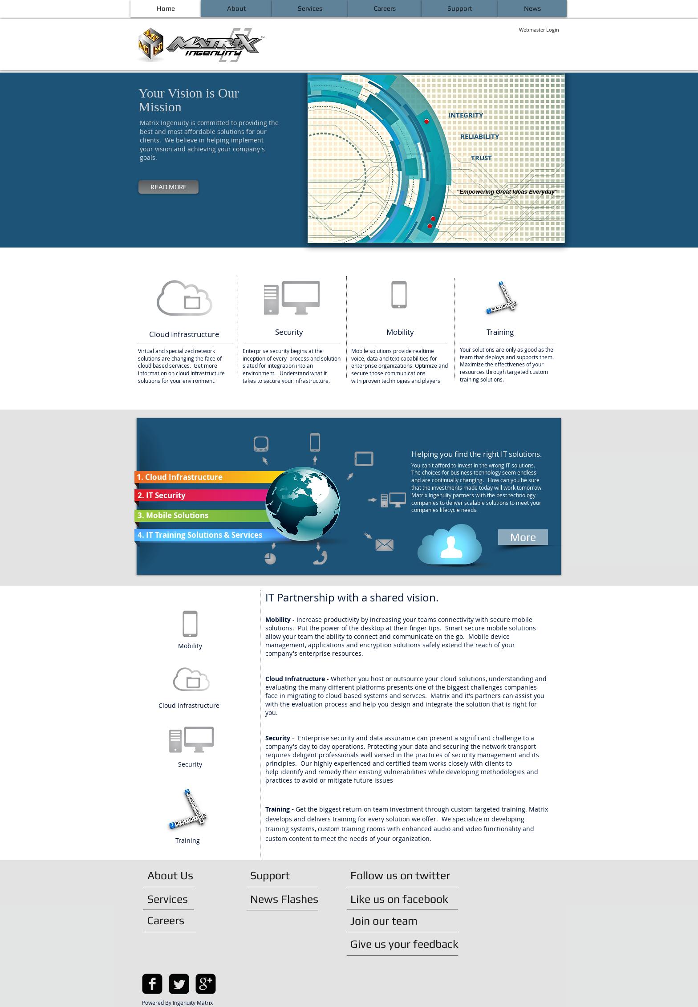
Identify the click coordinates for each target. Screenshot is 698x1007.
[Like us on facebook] (403, 898)
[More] (523, 537)
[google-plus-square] (205, 984)
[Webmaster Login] (539, 29)
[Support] (274, 875)
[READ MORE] (168, 187)
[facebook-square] (152, 984)
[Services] (173, 898)
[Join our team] (388, 920)
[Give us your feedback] (408, 943)
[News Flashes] (288, 898)
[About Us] (179, 875)
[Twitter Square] (179, 984)
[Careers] (171, 920)
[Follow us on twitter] (404, 875)
